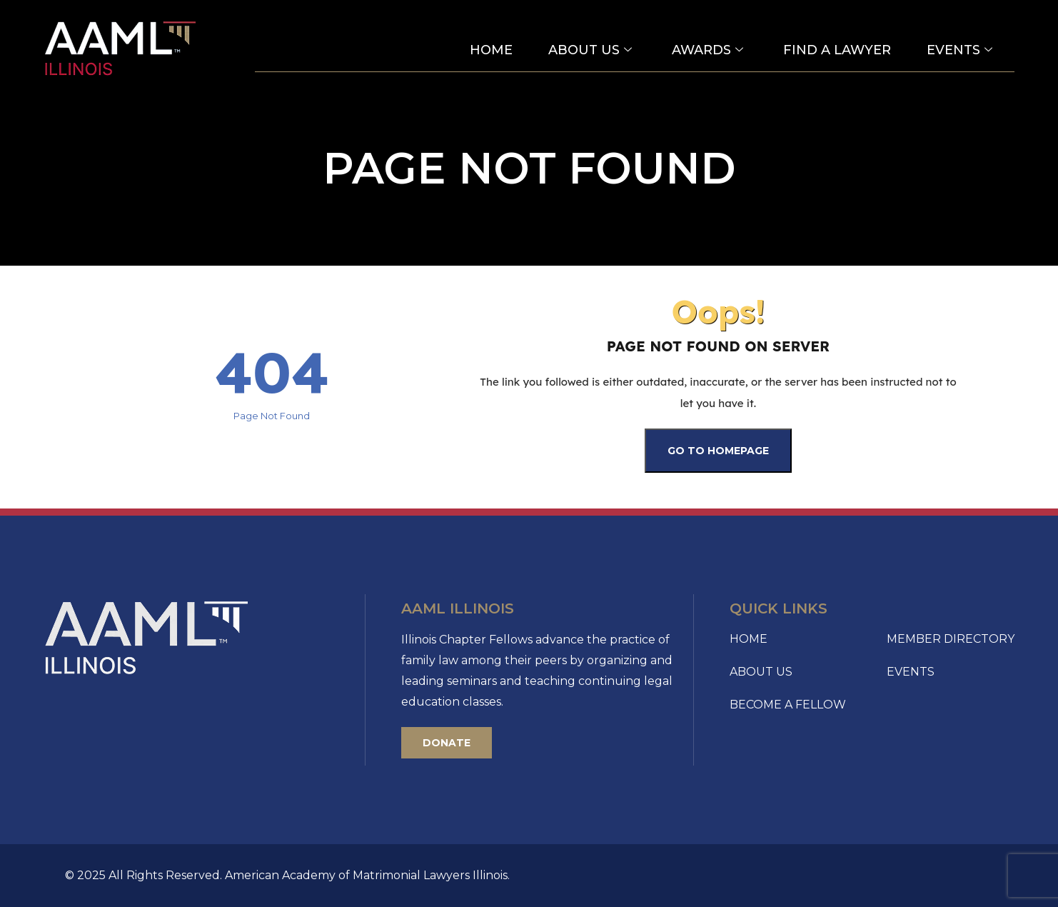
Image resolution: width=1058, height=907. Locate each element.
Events (959, 50)
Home (491, 50)
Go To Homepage (718, 450)
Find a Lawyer (837, 50)
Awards (707, 50)
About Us (590, 50)
